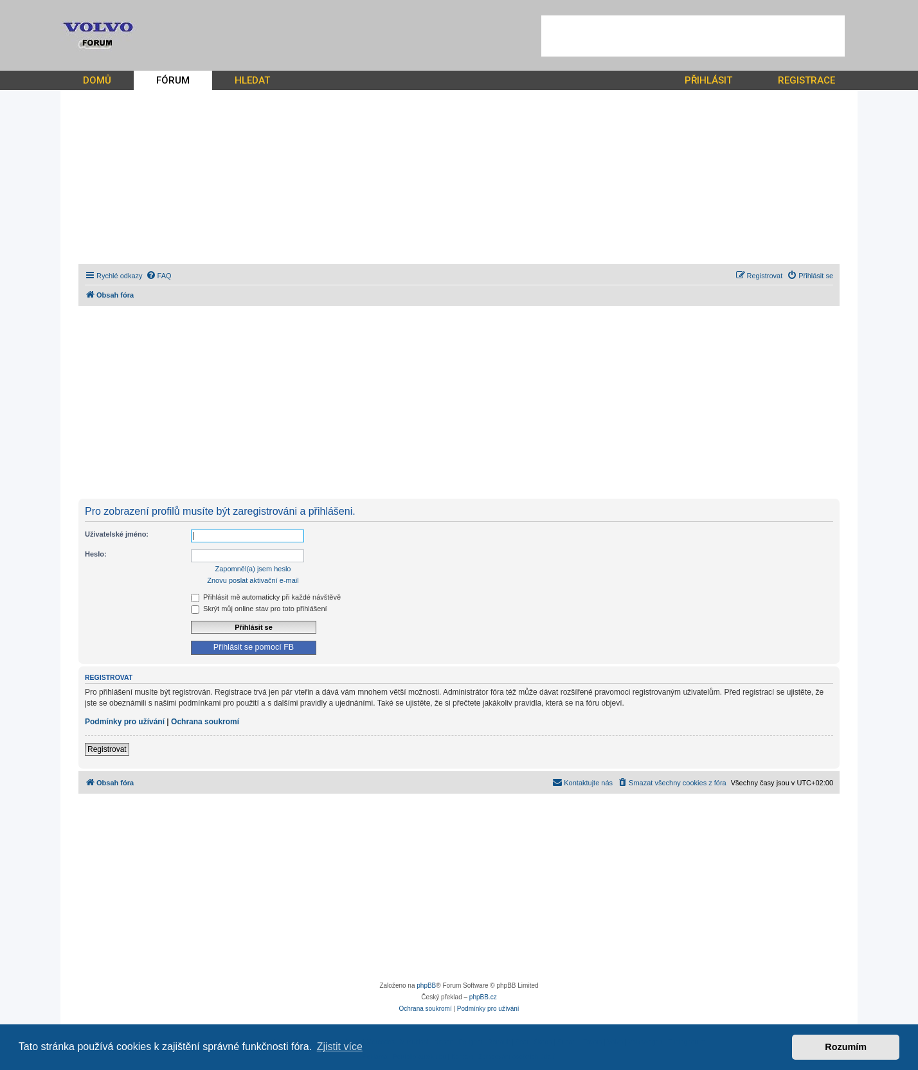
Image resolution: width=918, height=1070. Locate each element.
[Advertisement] (693, 36)
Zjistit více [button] (340, 1046)
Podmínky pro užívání (125, 721)
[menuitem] (159, 275)
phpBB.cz (483, 997)
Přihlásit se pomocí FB (253, 647)
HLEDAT (252, 80)
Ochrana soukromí (205, 721)
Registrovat (107, 749)
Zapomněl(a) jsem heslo (253, 569)
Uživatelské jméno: (116, 534)
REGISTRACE (806, 80)
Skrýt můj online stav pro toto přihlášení (259, 608)
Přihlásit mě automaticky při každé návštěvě (266, 597)
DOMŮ (97, 80)
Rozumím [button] (846, 1047)
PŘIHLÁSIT (708, 80)
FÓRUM (173, 80)
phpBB (426, 985)
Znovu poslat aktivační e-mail (252, 580)
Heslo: (96, 554)
